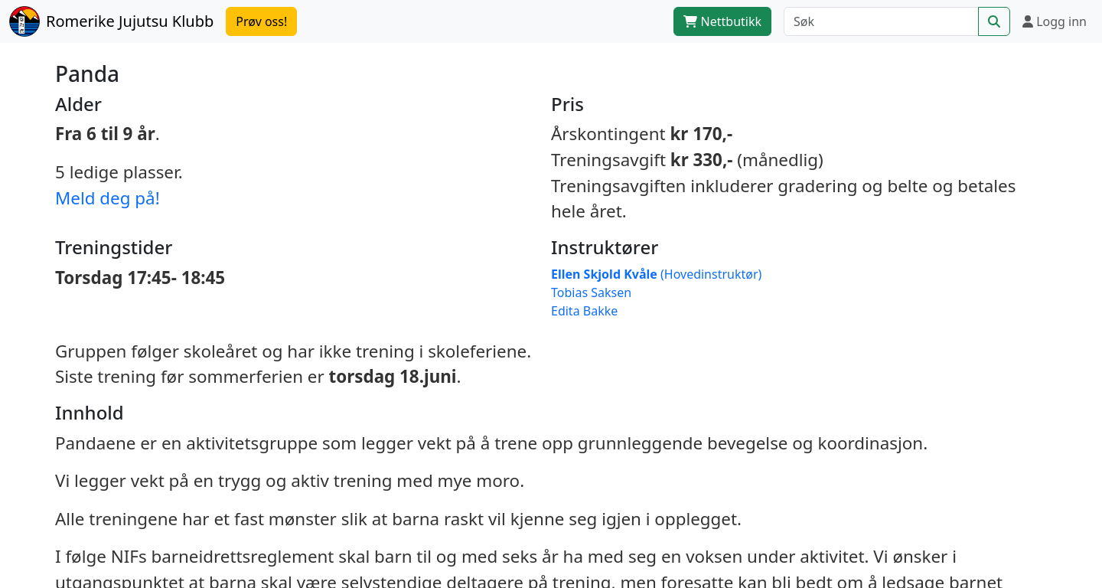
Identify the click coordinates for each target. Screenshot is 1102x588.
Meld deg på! (107, 198)
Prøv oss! (261, 21)
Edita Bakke (584, 310)
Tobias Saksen (591, 292)
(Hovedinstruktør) (656, 274)
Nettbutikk (722, 21)
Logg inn (1054, 21)
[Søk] (881, 21)
